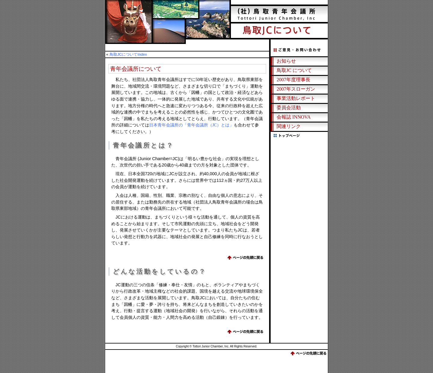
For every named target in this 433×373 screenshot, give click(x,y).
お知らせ (286, 61)
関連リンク (289, 126)
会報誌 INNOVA (294, 117)
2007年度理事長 (293, 79)
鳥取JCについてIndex (128, 54)
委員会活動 (289, 107)
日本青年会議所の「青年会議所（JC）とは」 (191, 125)
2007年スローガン (296, 89)
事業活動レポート (296, 98)
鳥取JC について (294, 70)
